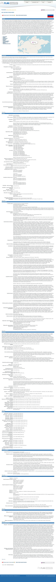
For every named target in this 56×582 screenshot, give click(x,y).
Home (27, 2)
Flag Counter (9, 3)
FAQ (43, 2)
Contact (2, 575)
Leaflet (43, 52)
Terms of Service (5, 575)
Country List (35, 2)
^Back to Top (3, 112)
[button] (36, 41)
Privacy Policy (11, 575)
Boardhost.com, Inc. (17, 575)
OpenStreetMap (47, 52)
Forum (49, 2)
